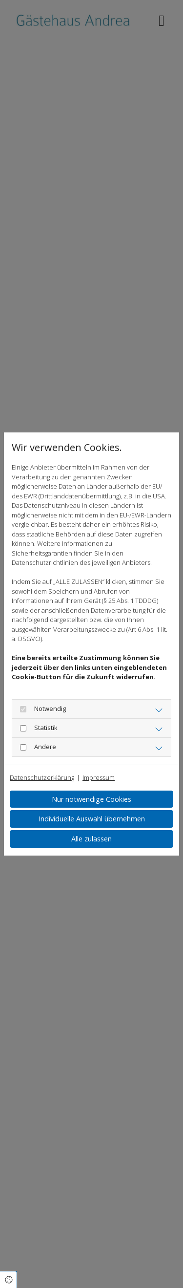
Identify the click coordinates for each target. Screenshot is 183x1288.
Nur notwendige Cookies (91, 799)
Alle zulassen (91, 838)
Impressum (98, 777)
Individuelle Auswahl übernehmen (92, 818)
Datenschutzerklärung (42, 777)
